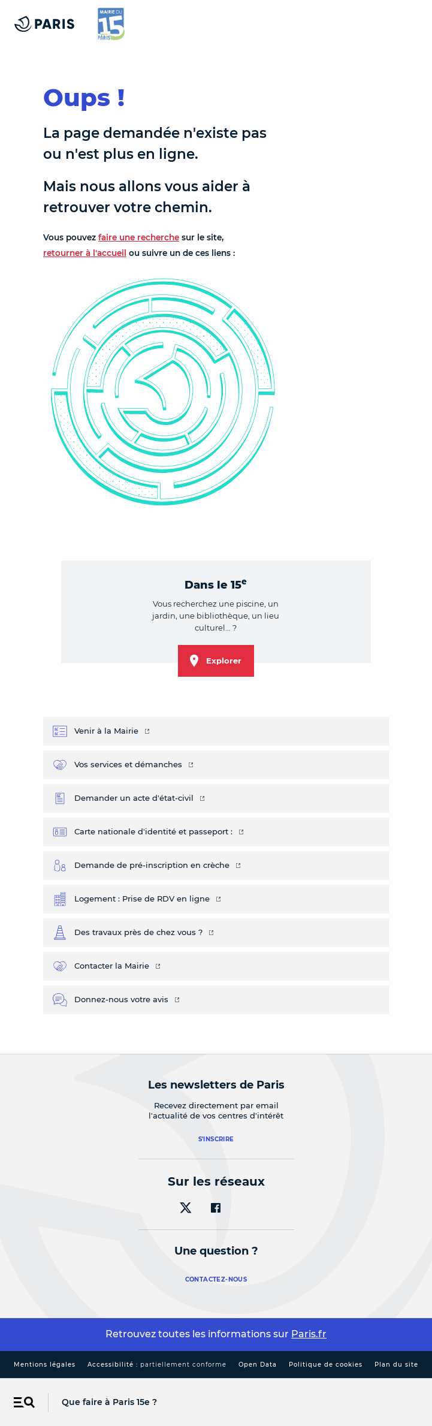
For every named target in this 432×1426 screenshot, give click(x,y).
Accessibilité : (156, 1364)
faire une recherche (138, 237)
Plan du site (396, 1364)
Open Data (257, 1364)
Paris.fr (309, 1334)
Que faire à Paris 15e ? (109, 1402)
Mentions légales (44, 1364)
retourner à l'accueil (84, 253)
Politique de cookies (325, 1364)
